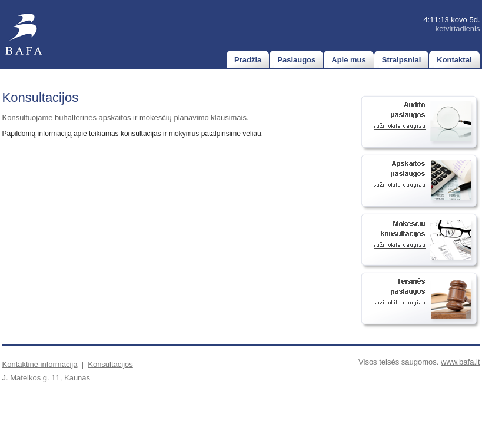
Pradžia (247, 59)
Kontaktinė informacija (40, 364)
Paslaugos (296, 59)
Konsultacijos (110, 364)
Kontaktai (454, 59)
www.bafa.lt (460, 361)
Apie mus (348, 59)
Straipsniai (401, 59)
